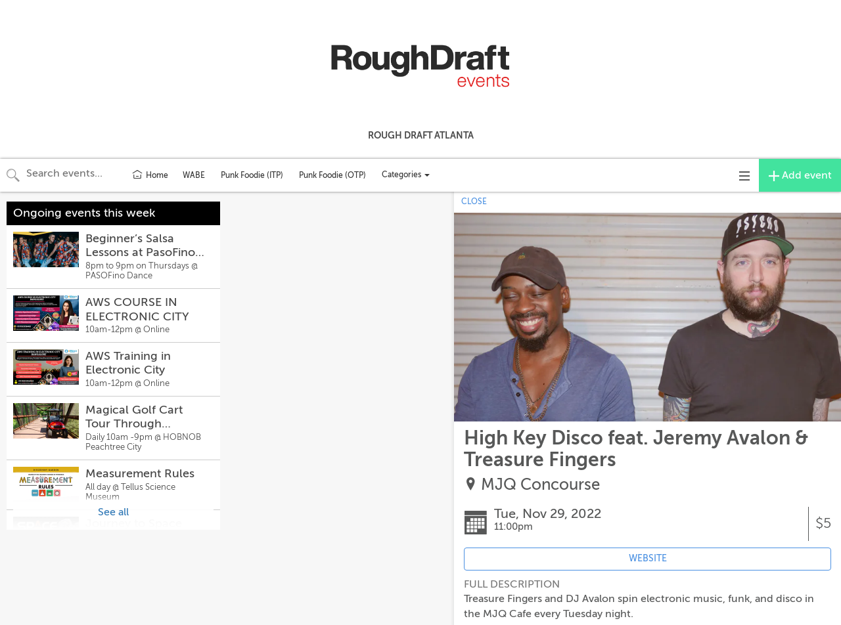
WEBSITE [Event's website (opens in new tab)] (648, 558)
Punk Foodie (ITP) (252, 175)
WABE (194, 175)
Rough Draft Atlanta (421, 135)
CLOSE (474, 201)
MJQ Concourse (540, 485)
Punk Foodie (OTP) (332, 175)
